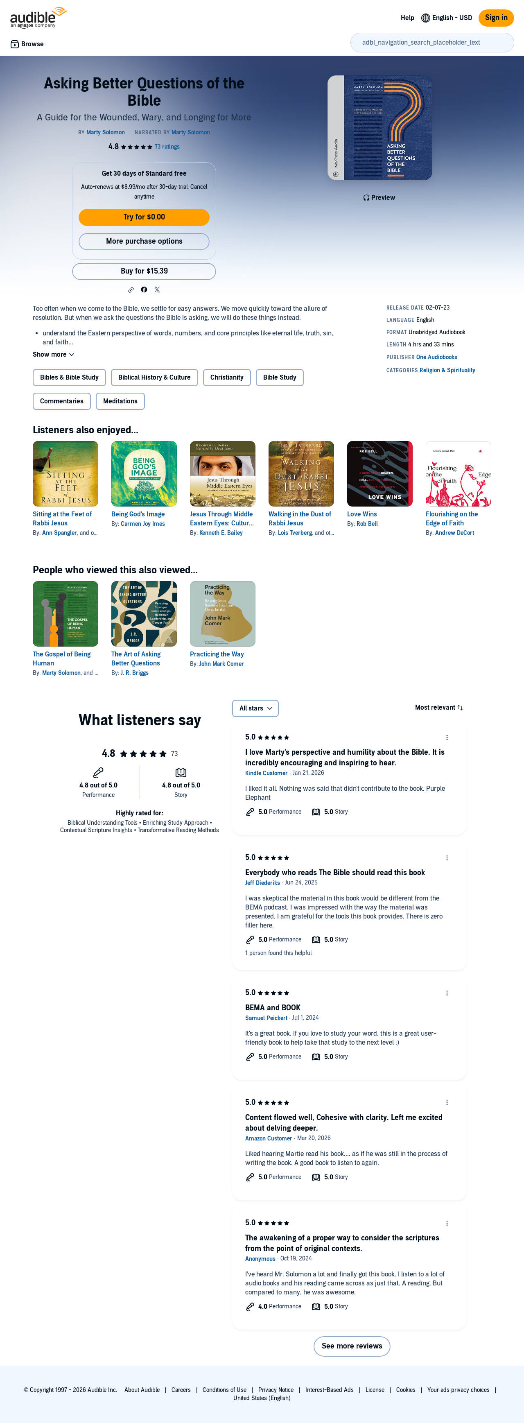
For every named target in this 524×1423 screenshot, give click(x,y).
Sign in (496, 18)
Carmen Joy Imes (143, 523)
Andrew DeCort (454, 532)
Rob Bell (367, 523)
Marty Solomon (61, 673)
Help (407, 18)
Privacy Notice (276, 1390)
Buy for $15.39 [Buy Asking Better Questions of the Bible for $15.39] (144, 271)
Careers (181, 1390)
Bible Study (279, 377)
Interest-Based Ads (329, 1390)
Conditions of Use (224, 1390)
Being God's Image (138, 514)
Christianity (227, 377)
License (375, 1390)
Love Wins (362, 514)
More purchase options (144, 241)
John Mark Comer (221, 664)
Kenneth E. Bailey (221, 532)
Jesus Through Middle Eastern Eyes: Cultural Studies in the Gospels (222, 523)
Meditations (120, 401)
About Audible (142, 1390)
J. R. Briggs (135, 673)
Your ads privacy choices (458, 1390)
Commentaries (62, 401)
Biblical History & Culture (154, 377)
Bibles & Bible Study (69, 377)
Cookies (406, 1390)
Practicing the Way (217, 654)
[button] (131, 290)
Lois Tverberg (295, 532)
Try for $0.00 (144, 217)
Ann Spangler (59, 532)
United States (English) (262, 1398)
